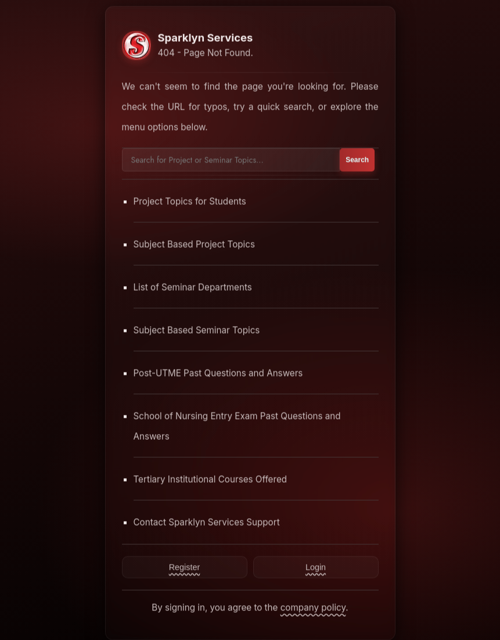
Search (357, 160)
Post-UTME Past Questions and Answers (218, 372)
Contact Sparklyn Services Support (207, 521)
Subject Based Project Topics (195, 244)
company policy (313, 607)
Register (184, 567)
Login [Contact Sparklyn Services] (315, 567)
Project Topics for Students (190, 201)
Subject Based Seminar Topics (197, 329)
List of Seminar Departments (193, 286)
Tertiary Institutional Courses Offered (210, 478)
